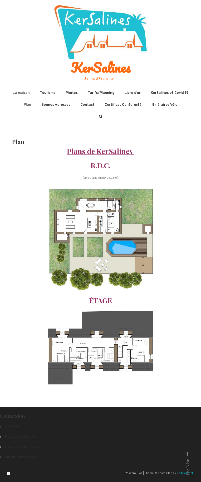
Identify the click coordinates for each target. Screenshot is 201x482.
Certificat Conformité (123, 105)
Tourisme (47, 93)
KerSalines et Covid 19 (169, 93)
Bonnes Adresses (55, 105)
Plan (27, 105)
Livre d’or (133, 93)
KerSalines (100, 67)
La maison (21, 93)
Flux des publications (20, 437)
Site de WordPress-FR (21, 457)
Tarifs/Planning (101, 93)
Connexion (12, 426)
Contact (87, 105)
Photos (72, 93)
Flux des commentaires (22, 447)
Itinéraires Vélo (164, 105)
